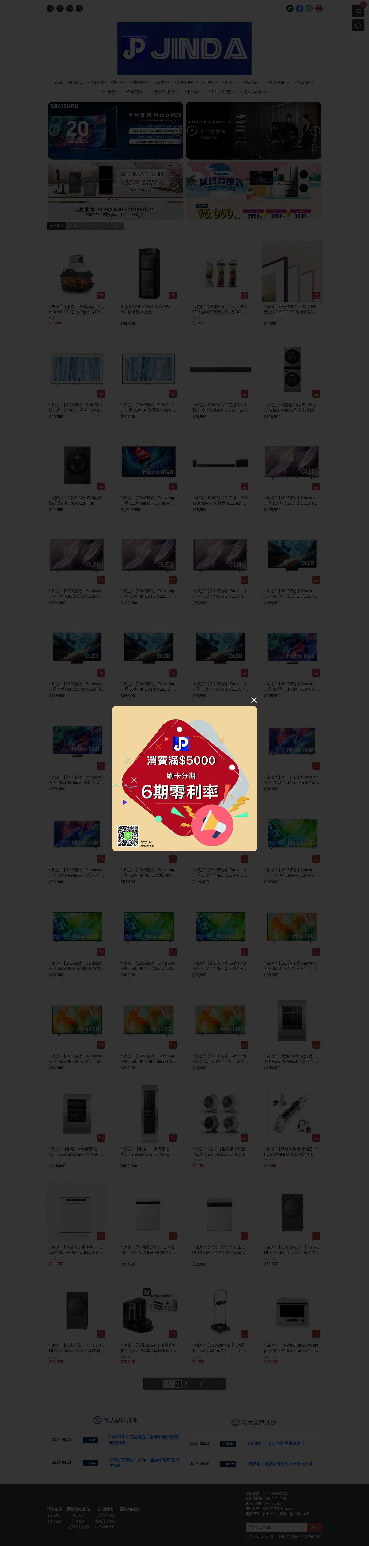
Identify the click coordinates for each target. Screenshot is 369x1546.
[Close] (254, 700)
